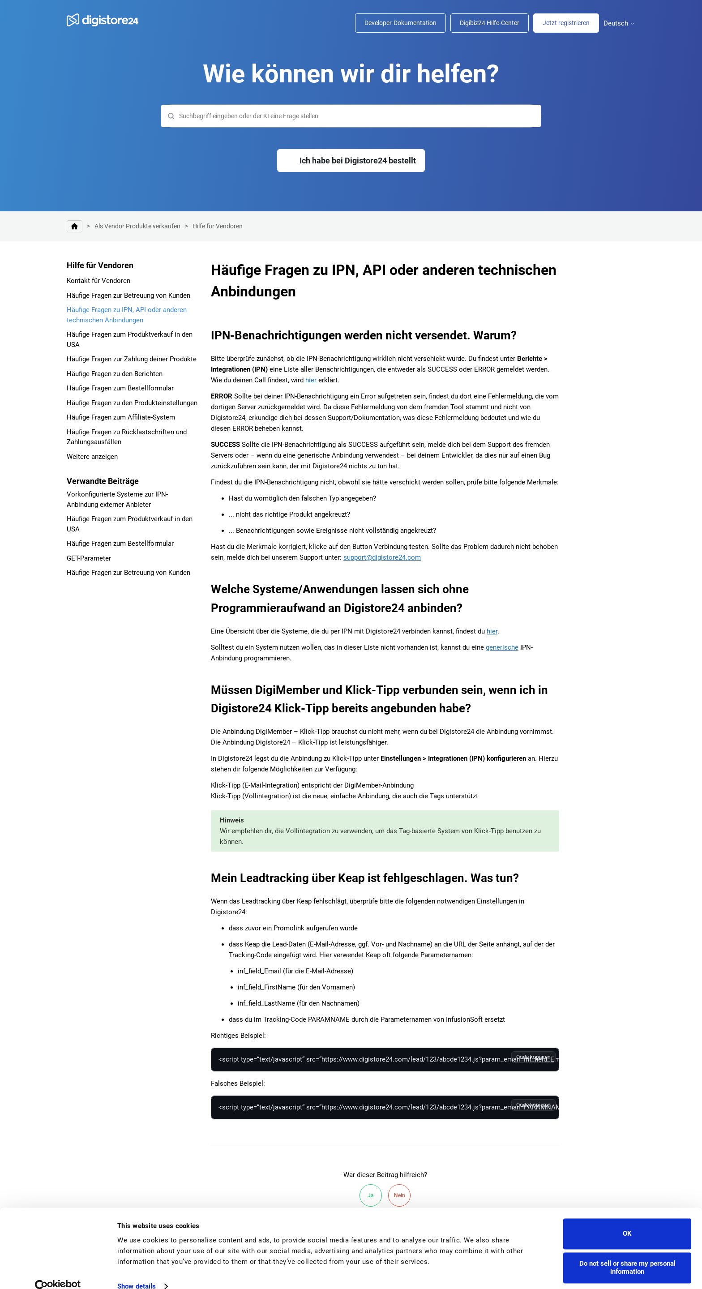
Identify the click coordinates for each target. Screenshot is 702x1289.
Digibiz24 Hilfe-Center (489, 22)
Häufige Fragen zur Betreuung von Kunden (128, 295)
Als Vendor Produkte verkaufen (137, 226)
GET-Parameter (89, 558)
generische (502, 647)
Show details (136, 1272)
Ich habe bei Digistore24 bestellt (358, 160)
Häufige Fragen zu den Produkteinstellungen (132, 403)
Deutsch (619, 23)
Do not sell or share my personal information (627, 1253)
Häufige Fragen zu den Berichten (115, 374)
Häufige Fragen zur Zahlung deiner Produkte (132, 359)
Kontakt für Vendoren (98, 281)
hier (311, 380)
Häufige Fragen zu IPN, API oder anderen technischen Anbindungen (127, 315)
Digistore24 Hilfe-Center (74, 226)
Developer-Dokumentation (400, 22)
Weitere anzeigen (92, 457)
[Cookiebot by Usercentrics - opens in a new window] (58, 1271)
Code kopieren (533, 1057)
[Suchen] (351, 116)
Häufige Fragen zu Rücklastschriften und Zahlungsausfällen (127, 437)
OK (627, 1219)
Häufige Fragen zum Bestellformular (120, 388)
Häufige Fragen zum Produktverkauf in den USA (130, 339)
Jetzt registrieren (566, 22)
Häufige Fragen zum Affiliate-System (121, 417)
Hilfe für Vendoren (218, 226)
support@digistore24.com (382, 557)
